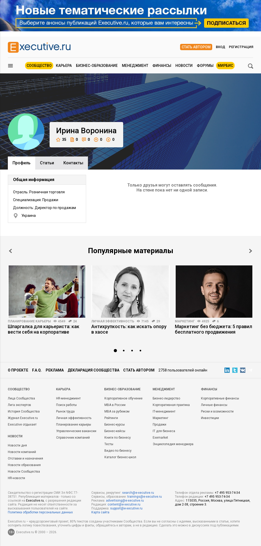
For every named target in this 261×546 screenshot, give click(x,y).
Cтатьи (47, 162)
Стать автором (196, 47)
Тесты (108, 444)
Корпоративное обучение (123, 398)
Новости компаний (22, 452)
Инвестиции (210, 418)
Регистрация (241, 47)
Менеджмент (135, 65)
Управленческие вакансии (76, 431)
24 (75, 321)
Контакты (73, 162)
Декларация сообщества (93, 370)
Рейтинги (111, 418)
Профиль (22, 162)
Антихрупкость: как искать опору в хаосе (129, 329)
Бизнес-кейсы (114, 431)
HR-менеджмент (68, 398)
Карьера (64, 65)
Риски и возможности (217, 411)
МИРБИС (225, 65)
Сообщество (39, 65)
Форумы (205, 65)
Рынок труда (65, 411)
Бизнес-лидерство (166, 398)
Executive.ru (35, 500)
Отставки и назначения (25, 458)
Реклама (55, 370)
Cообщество (19, 389)
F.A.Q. (37, 370)
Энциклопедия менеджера (173, 444)
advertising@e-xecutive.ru (125, 500)
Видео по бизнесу (118, 450)
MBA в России (115, 405)
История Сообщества (24, 411)
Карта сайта (100, 512)
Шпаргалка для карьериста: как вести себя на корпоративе (43, 329)
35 (61, 139)
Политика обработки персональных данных (40, 512)
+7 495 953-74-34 (227, 493)
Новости (184, 65)
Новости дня (17, 445)
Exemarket (160, 437)
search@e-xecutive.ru (138, 493)
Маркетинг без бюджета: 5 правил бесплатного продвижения (213, 329)
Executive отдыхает (22, 424)
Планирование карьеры (29, 321)
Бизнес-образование (97, 65)
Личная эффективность (112, 321)
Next (250, 250)
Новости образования (24, 465)
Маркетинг (185, 321)
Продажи (159, 424)
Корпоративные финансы (220, 398)
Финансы (161, 65)
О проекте (18, 370)
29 (158, 321)
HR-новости (16, 478)
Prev (10, 250)
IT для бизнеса (164, 431)
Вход (220, 47)
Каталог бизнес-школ (120, 457)
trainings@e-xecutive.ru (144, 496)
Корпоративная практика (171, 405)
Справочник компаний (73, 437)
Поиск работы (66, 405)
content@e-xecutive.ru (124, 504)
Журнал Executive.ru (23, 418)
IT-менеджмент (164, 411)
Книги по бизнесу (117, 437)
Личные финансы (214, 405)
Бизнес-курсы (114, 424)
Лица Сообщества (21, 398)
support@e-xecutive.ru (126, 508)
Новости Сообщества (24, 471)
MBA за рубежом (116, 411)
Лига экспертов (19, 405)
